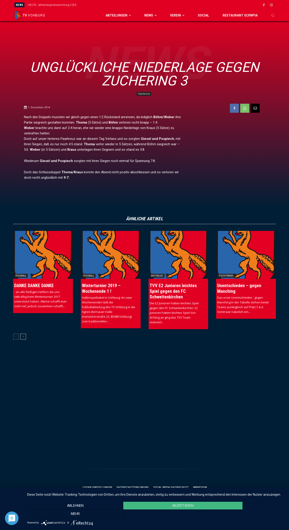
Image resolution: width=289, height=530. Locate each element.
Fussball (21, 275)
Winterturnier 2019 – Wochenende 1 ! (101, 288)
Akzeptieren (155, 514)
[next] (164, 5)
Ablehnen (66, 514)
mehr (246, 514)
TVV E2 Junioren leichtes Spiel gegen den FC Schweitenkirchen (173, 291)
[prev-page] (16, 337)
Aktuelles (157, 275)
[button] (273, 15)
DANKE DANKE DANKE (34, 285)
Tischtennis (144, 94)
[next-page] (23, 337)
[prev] (157, 5)
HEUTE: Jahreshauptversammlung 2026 (52, 5)
